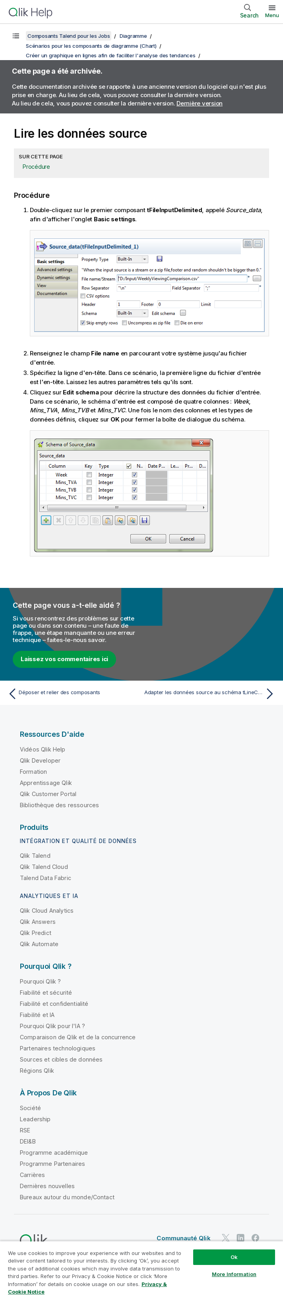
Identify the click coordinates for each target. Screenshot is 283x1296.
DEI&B (28, 1141)
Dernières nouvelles (47, 1186)
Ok (234, 1257)
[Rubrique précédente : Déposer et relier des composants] (72, 694)
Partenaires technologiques (57, 1048)
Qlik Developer (40, 760)
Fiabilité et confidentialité (54, 1003)
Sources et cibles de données (61, 1059)
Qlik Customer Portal (48, 793)
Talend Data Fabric (45, 877)
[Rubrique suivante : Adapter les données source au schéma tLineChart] (210, 694)
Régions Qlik (37, 1070)
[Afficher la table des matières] (16, 35)
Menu (272, 15)
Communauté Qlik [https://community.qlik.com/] (183, 1238)
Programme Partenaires (52, 1163)
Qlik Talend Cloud (44, 866)
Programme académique (54, 1152)
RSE (25, 1130)
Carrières (32, 1174)
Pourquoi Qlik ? (40, 981)
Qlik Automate (39, 944)
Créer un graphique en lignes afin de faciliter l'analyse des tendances (111, 55)
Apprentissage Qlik (46, 782)
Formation (33, 771)
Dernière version (199, 103)
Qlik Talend (35, 855)
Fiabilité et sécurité (46, 992)
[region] (141, 1268)
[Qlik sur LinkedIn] (240, 1238)
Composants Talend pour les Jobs (68, 36)
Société (30, 1108)
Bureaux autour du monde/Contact (67, 1197)
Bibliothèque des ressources (59, 805)
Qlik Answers (38, 921)
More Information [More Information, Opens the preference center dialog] (234, 1274)
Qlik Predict (35, 932)
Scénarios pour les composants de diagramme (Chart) (91, 46)
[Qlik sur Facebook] (256, 1238)
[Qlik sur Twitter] (226, 1238)
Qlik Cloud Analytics (47, 910)
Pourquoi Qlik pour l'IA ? (52, 1026)
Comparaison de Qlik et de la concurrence (78, 1037)
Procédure (36, 166)
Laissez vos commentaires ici (64, 659)
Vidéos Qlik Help (43, 749)
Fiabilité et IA (37, 1014)
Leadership (35, 1119)
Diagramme (133, 36)
